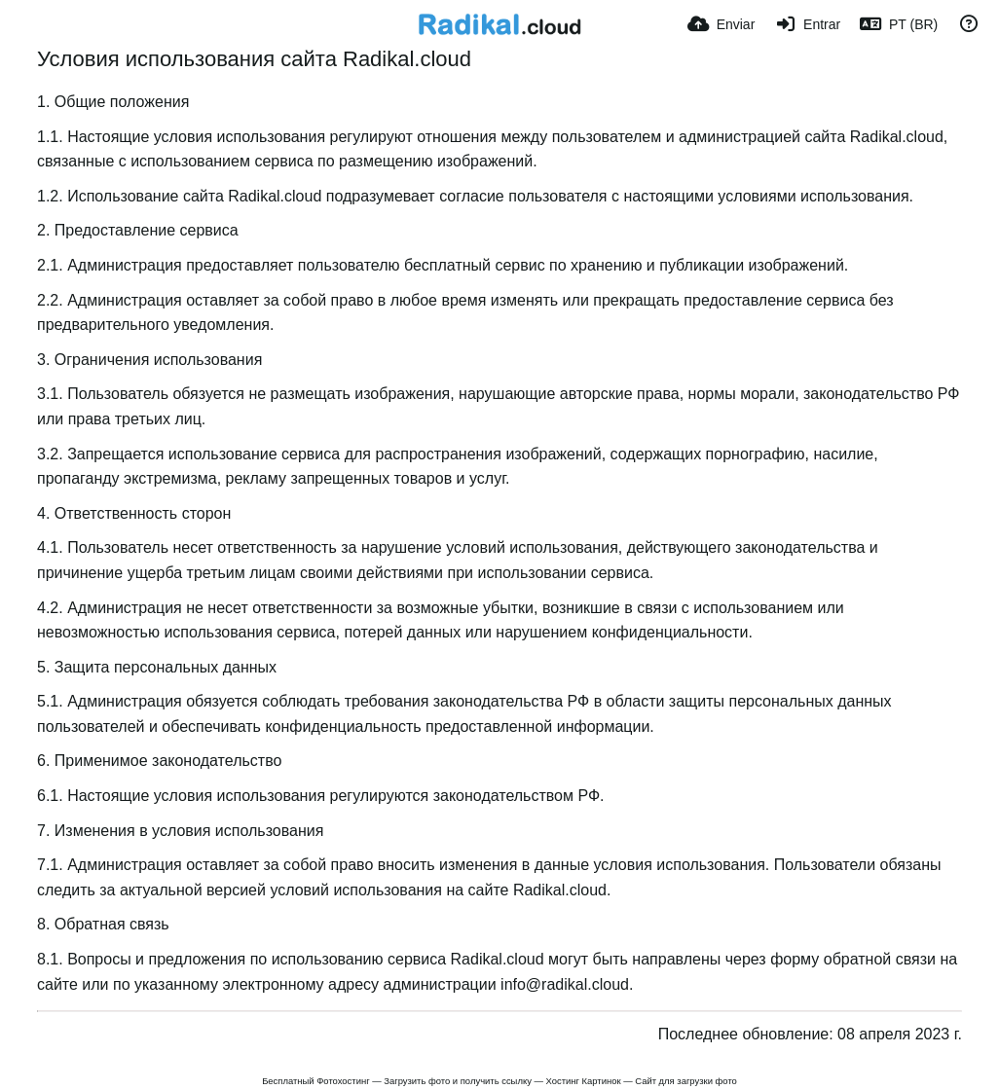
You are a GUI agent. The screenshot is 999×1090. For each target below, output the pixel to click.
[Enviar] (721, 24)
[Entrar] (807, 24)
